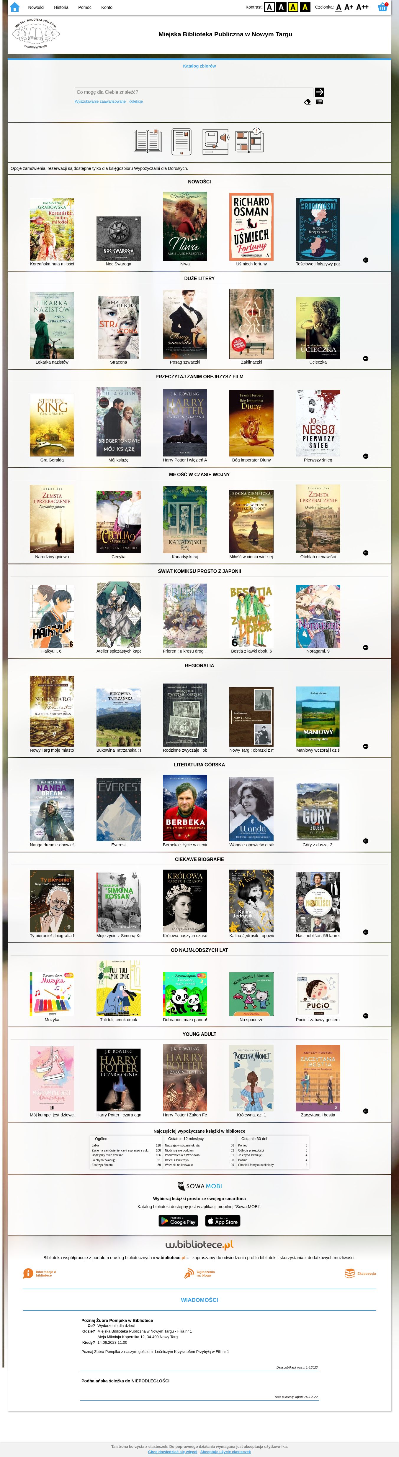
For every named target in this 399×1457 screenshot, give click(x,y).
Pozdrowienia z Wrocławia (182, 1155)
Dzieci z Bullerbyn (177, 1160)
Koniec (242, 1145)
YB (293, 6)
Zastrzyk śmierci (102, 1165)
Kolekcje (136, 101)
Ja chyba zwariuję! (104, 1160)
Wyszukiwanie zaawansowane (100, 101)
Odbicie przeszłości (251, 1150)
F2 (362, 6)
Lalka (95, 1145)
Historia (61, 7)
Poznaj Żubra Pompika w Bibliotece (117, 1320)
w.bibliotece (171, 1257)
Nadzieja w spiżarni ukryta (182, 1145)
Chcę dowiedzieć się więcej (172, 1452)
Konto (106, 7)
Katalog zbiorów (199, 66)
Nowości (36, 7)
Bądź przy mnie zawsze (107, 1155)
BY (305, 6)
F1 (349, 6)
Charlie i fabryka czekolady (256, 1165)
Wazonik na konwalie (179, 1165)
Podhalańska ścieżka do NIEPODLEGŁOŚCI (125, 1381)
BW (281, 6)
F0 (338, 6)
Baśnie (242, 1160)
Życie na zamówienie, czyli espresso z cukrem (122, 1150)
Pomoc (84, 7)
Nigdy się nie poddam (179, 1150)
